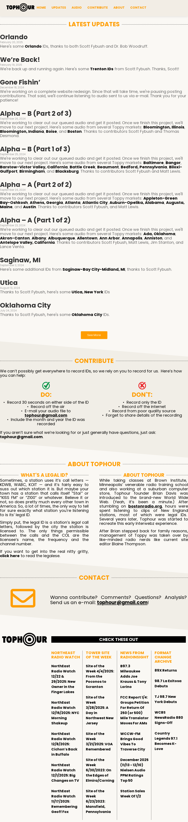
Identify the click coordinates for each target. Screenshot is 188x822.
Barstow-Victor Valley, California (34, 167)
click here (10, 555)
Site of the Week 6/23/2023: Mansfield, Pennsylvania (98, 801)
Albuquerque (61, 238)
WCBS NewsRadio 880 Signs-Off (169, 717)
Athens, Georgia (46, 202)
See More (94, 335)
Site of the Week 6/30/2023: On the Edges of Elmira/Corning (100, 770)
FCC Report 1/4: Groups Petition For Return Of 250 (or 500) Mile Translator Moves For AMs (134, 710)
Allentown (87, 238)
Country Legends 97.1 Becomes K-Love (166, 741)
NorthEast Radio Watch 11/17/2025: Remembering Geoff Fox (64, 801)
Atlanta (72, 202)
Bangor (173, 162)
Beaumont (108, 167)
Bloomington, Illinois (163, 127)
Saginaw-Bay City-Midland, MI (94, 269)
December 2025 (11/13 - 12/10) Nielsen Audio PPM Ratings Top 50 (134, 770)
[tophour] (20, 7)
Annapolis (132, 238)
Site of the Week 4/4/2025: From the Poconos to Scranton (100, 676)
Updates (59, 7)
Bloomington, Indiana (22, 131)
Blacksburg (67, 171)
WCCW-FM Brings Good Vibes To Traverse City (132, 741)
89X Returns (166, 670)
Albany (39, 238)
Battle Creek (82, 167)
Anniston (153, 238)
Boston (74, 131)
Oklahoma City (87, 314)
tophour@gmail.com (46, 415)
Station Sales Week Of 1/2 (132, 794)
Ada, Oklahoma (159, 233)
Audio (77, 7)
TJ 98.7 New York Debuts (166, 699)
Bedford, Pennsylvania (144, 167)
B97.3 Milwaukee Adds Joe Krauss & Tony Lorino (133, 676)
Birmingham (32, 171)
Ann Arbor (109, 238)
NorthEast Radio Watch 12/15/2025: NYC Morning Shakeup (65, 713)
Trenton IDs (101, 69)
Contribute (97, 7)
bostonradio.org (145, 506)
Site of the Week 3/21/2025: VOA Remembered (99, 741)
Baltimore (153, 162)
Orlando (33, 46)
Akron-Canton (15, 238)
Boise (51, 131)
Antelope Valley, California (27, 242)
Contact (138, 7)
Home (41, 7)
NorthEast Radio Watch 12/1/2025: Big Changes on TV (65, 773)
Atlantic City (95, 202)
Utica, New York (87, 292)
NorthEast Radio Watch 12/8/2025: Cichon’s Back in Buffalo (64, 744)
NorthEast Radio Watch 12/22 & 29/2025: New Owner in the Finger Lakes (63, 679)
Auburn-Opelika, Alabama (137, 202)
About (119, 7)
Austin (29, 206)
